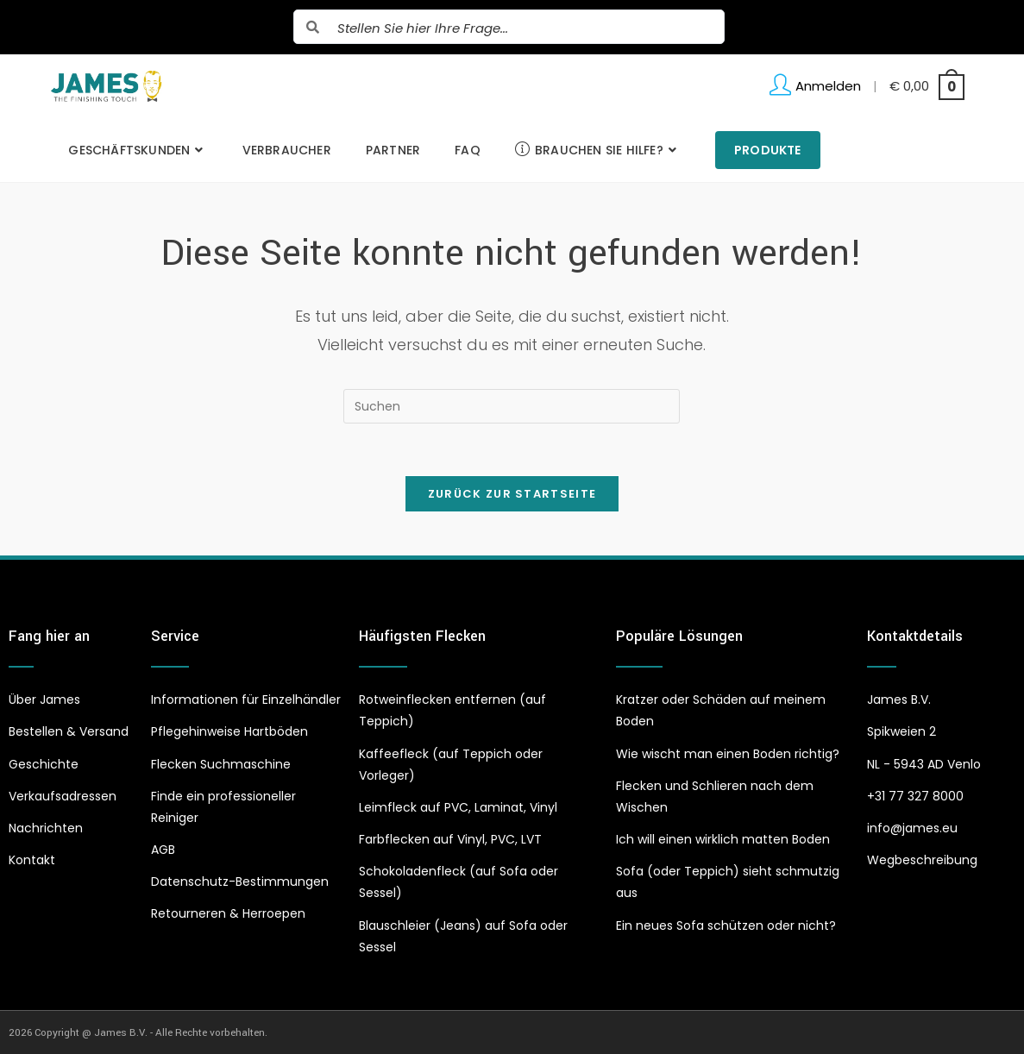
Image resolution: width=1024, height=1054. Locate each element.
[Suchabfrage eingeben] (511, 406)
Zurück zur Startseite (512, 494)
